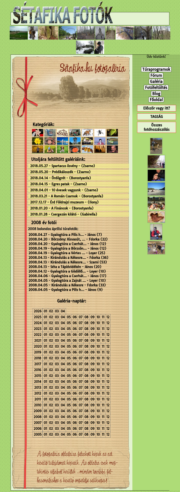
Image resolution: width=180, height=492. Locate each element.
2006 (38, 429)
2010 (37, 405)
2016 (37, 370)
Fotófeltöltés (156, 87)
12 (108, 317)
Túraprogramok (156, 69)
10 (98, 317)
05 (69, 317)
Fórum (156, 75)
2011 (37, 399)
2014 (37, 382)
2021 (37, 340)
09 (92, 317)
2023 (37, 329)
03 (57, 311)
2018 (37, 358)
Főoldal (156, 99)
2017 (37, 364)
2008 (38, 417)
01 (45, 311)
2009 (38, 411)
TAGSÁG (156, 116)
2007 (37, 423)
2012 (37, 393)
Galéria (156, 81)
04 (63, 311)
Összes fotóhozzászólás (157, 127)
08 (86, 317)
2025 (37, 317)
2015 (37, 376)
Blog (156, 93)
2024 (38, 323)
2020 (38, 346)
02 (51, 311)
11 (103, 317)
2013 (37, 387)
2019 (37, 352)
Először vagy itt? (156, 108)
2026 (38, 311)
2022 (37, 335)
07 (80, 317)
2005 (38, 434)
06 (75, 317)
